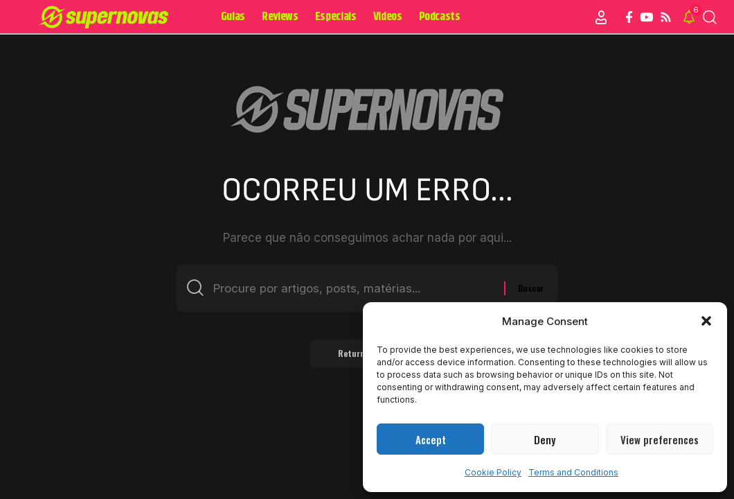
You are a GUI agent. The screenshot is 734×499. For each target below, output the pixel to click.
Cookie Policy (493, 472)
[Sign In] (601, 17)
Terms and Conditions (573, 472)
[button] (706, 321)
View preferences (659, 439)
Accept (430, 439)
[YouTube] (646, 18)
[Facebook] (629, 18)
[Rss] (665, 18)
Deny (544, 439)
